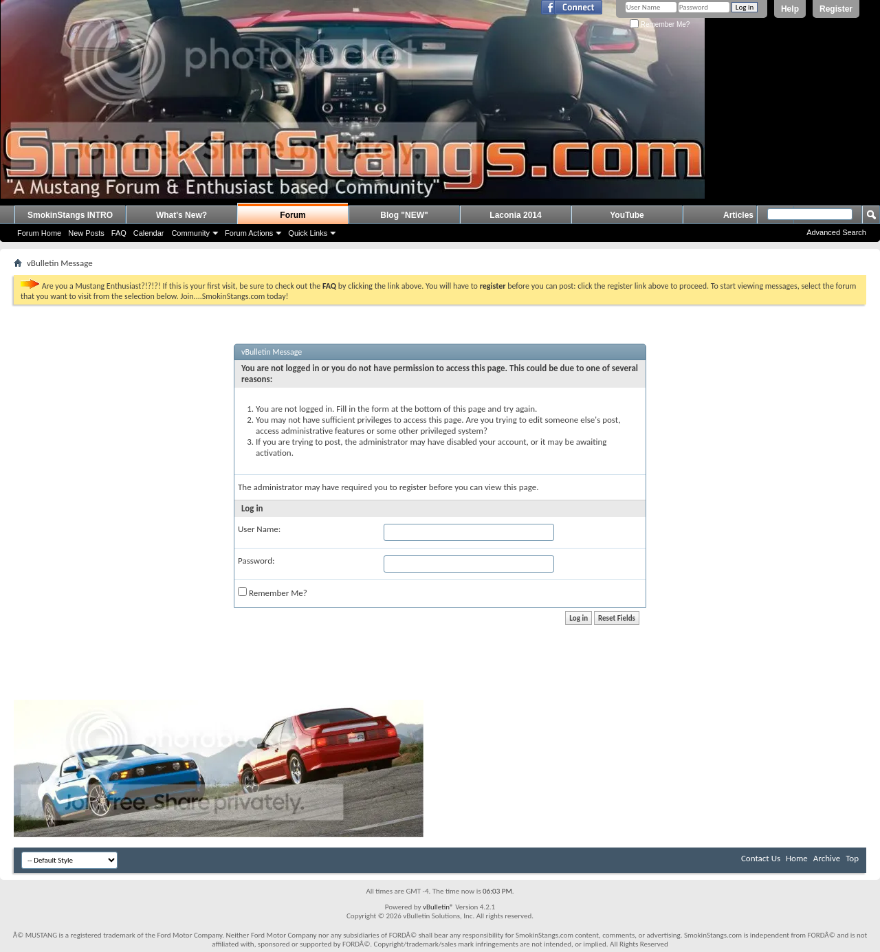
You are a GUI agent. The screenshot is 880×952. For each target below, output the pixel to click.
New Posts (86, 233)
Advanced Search (836, 232)
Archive (826, 858)
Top (852, 858)
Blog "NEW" (404, 215)
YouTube (627, 215)
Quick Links (307, 233)
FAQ (118, 233)
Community (190, 233)
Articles (738, 215)
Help (790, 9)
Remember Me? (660, 24)
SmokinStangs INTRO (70, 215)
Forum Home (39, 233)
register (413, 487)
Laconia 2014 (515, 215)
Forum (292, 215)
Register (836, 9)
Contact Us (760, 858)
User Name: (259, 529)
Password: (256, 560)
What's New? (181, 215)
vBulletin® (438, 907)
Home (797, 858)
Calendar (148, 233)
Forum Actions (249, 233)
